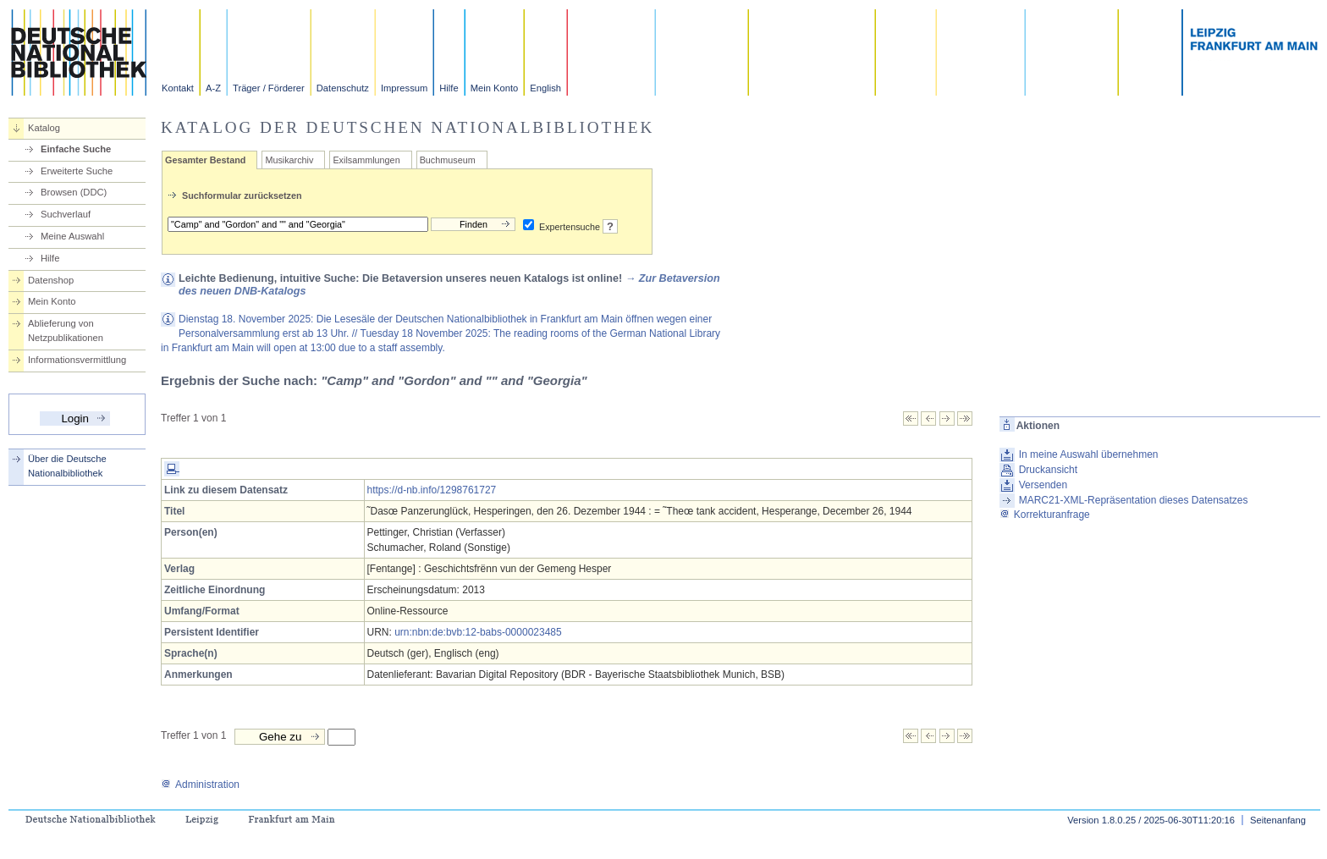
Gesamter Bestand (205, 160)
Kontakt (178, 88)
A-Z (213, 88)
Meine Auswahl (72, 236)
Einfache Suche (76, 149)
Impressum (404, 88)
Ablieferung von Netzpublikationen (65, 330)
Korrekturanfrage (1044, 514)
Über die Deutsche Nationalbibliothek (67, 466)
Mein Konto (495, 88)
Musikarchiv (289, 160)
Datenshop (51, 280)
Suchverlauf (66, 214)
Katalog (44, 128)
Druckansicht (1048, 470)
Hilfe (448, 88)
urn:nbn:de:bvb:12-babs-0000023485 (478, 632)
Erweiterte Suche (77, 171)
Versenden (1043, 485)
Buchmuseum (448, 160)
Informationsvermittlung (77, 360)
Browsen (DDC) (74, 192)
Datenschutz (343, 88)
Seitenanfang (1278, 820)
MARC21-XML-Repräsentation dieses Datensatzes (1133, 500)
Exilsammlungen (366, 160)
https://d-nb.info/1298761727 (432, 490)
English (545, 88)
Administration (200, 784)
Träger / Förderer (269, 88)
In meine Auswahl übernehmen (1089, 454)
